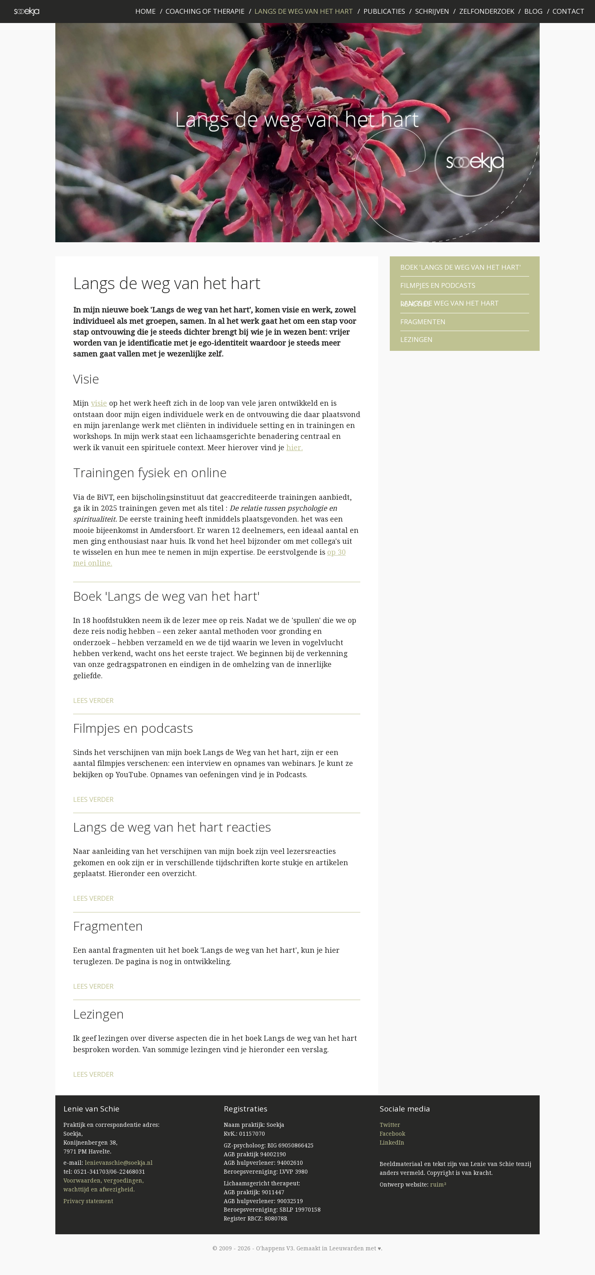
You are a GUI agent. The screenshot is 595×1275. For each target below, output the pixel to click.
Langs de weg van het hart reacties (172, 826)
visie (99, 403)
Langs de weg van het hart (303, 11)
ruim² (438, 1184)
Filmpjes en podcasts (133, 727)
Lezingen (98, 1013)
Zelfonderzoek (486, 11)
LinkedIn (392, 1142)
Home (145, 11)
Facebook (392, 1133)
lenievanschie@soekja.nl (119, 1163)
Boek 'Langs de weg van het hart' (166, 595)
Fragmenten (108, 925)
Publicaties (384, 11)
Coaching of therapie (205, 11)
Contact (568, 11)
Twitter (390, 1125)
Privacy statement (88, 1201)
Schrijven (432, 11)
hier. (294, 448)
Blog (533, 11)
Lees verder (93, 700)
